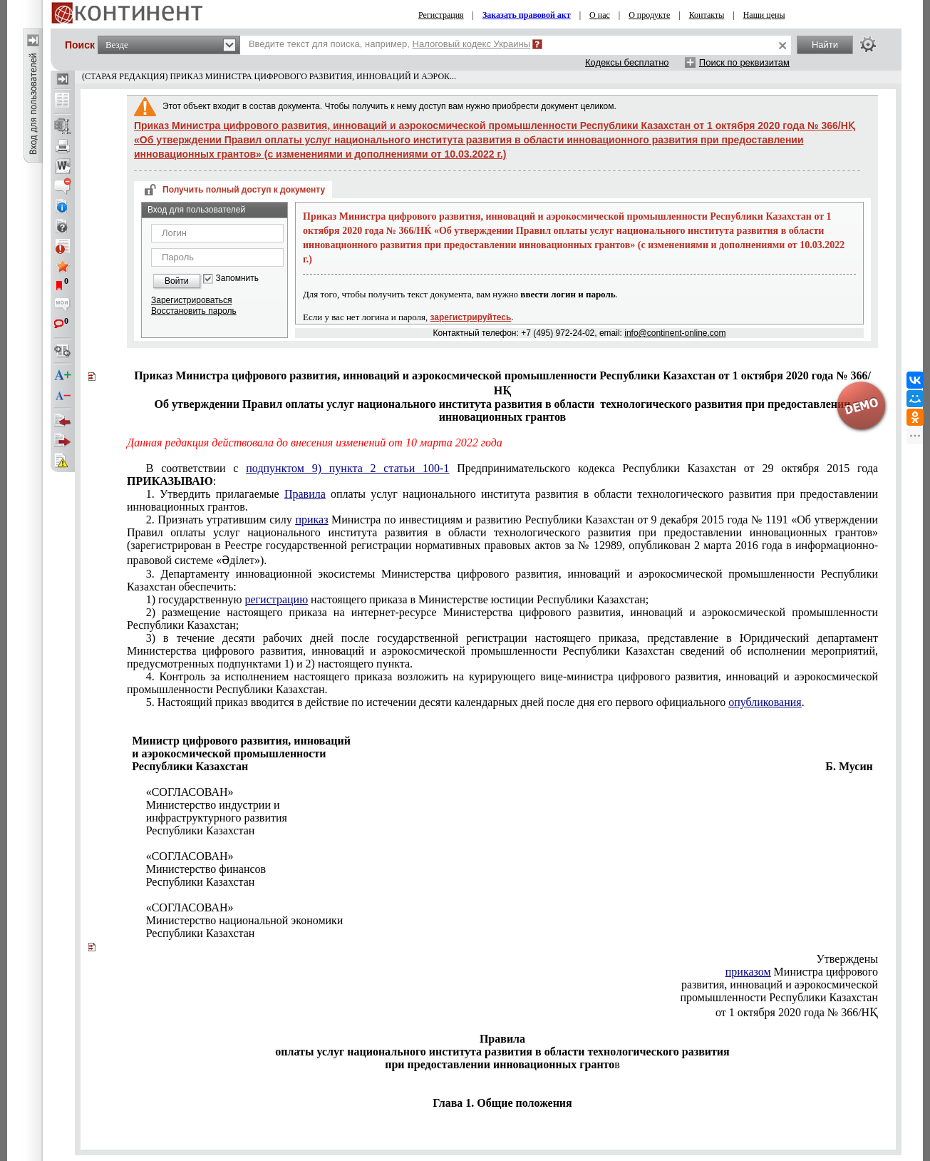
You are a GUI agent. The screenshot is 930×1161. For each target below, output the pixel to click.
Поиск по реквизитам (744, 62)
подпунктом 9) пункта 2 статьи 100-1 (347, 468)
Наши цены (764, 15)
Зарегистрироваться (191, 300)
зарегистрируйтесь (471, 317)
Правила (305, 494)
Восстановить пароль (194, 311)
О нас (599, 15)
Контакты (707, 15)
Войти (177, 281)
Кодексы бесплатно (627, 62)
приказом (748, 972)
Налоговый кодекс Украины (472, 44)
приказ (311, 519)
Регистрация (441, 15)
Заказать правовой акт (526, 15)
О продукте (649, 15)
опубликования (765, 702)
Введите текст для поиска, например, (389, 44)
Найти (825, 44)
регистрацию (276, 599)
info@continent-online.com (674, 333)
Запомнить (237, 278)
